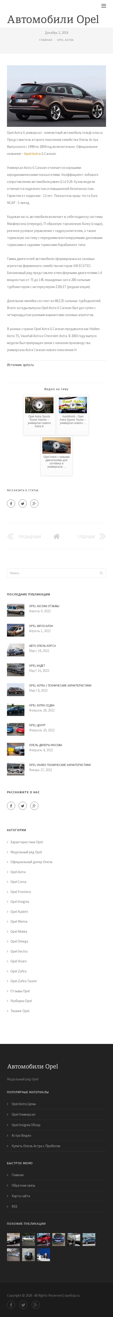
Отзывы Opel (20, 991)
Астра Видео (21, 1135)
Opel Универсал (23, 1114)
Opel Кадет (37, 666)
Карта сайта (21, 1196)
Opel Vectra (18, 951)
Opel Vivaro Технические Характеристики (60, 765)
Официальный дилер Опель (31, 862)
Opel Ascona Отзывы (44, 606)
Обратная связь (23, 1185)
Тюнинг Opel (19, 1011)
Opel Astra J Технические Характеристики (60, 685)
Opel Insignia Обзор (26, 1125)
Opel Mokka (18, 931)
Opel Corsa (18, 881)
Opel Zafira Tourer (23, 981)
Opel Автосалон (41, 626)
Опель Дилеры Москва (45, 745)
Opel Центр (37, 725)
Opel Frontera (20, 892)
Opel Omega (19, 941)
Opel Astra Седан (41, 705)
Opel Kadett (19, 911)
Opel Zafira (18, 971)
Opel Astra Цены (24, 1104)
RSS (14, 1206)
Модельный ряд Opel (26, 852)
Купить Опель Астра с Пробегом (36, 1146)
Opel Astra (65, 40)
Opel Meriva (18, 921)
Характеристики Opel (26, 842)
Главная (45, 40)
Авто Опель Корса (42, 646)
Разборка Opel (21, 1001)
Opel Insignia (19, 901)
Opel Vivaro (18, 961)
